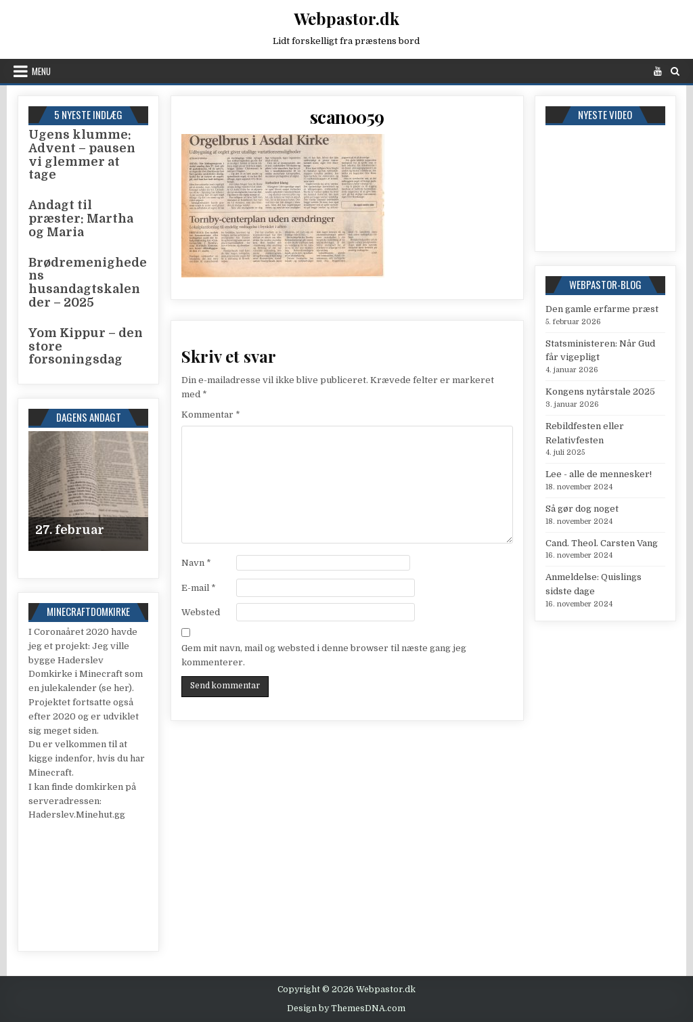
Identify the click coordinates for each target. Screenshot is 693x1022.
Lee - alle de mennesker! (598, 474)
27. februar (69, 530)
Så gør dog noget (582, 509)
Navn (196, 563)
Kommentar (210, 414)
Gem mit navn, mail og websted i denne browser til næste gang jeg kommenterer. (323, 655)
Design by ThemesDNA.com (346, 1008)
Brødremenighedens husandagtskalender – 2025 (87, 282)
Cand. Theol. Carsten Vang (601, 543)
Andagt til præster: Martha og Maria (80, 218)
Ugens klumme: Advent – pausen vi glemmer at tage (81, 154)
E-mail (198, 588)
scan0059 (347, 117)
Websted (200, 612)
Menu (41, 71)
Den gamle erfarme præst (601, 309)
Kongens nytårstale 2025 (600, 391)
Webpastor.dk (346, 18)
